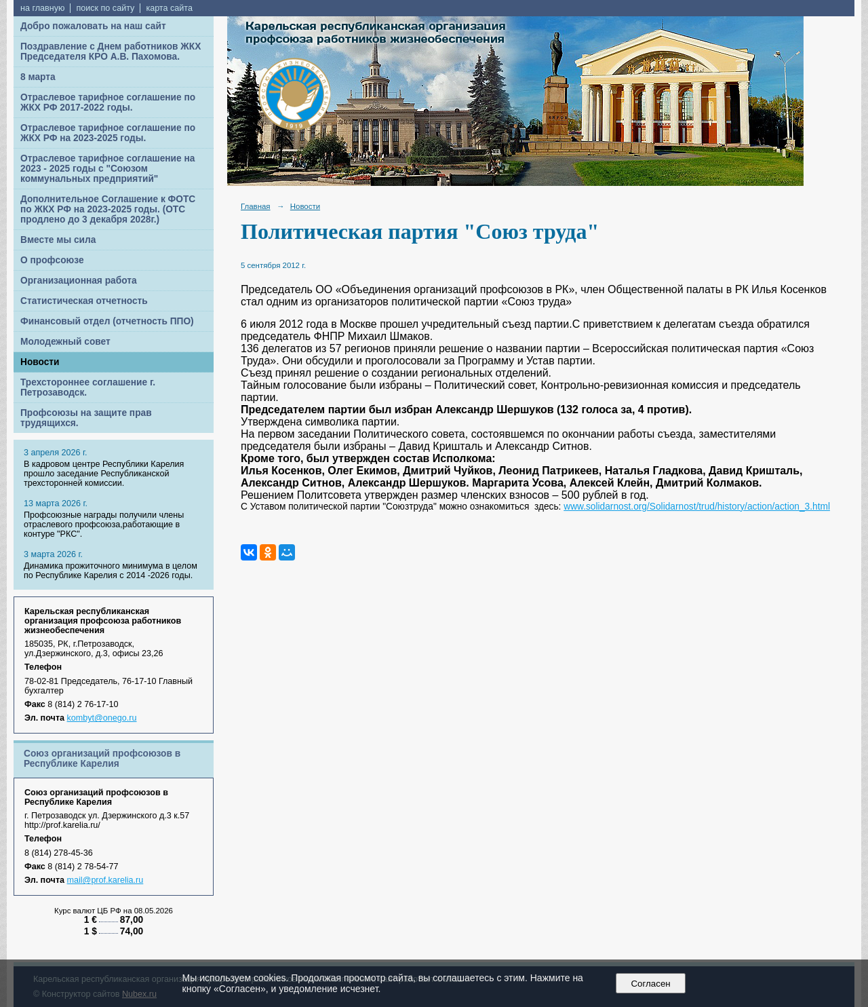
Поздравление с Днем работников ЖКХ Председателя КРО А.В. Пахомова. (110, 51)
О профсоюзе (52, 260)
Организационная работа (78, 281)
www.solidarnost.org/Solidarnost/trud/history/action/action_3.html (697, 506)
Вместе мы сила (58, 240)
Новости (40, 362)
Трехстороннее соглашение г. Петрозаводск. (87, 387)
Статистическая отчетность (84, 301)
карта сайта (169, 8)
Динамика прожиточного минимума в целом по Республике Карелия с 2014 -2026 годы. (110, 570)
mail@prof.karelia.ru (105, 880)
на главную (42, 8)
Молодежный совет (65, 342)
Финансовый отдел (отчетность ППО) (107, 321)
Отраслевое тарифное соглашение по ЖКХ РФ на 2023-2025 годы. (107, 133)
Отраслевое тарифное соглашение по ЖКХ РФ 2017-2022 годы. (107, 102)
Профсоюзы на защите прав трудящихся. (86, 418)
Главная (256, 206)
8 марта (38, 77)
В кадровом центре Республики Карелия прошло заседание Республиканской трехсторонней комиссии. (104, 473)
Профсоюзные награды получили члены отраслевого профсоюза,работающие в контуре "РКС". (104, 524)
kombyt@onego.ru (102, 718)
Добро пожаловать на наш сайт (93, 26)
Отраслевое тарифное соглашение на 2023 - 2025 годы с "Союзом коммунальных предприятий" (107, 168)
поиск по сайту (105, 8)
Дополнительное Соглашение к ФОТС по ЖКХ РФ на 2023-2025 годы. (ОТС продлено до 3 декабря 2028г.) (107, 209)
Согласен (650, 983)
